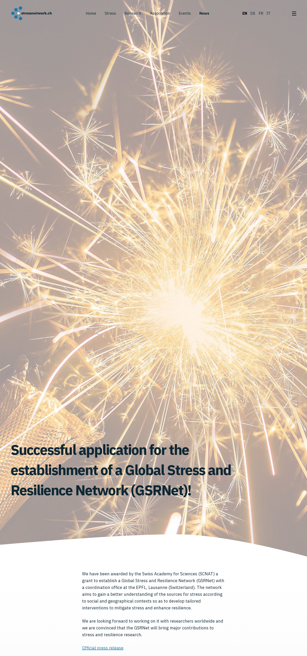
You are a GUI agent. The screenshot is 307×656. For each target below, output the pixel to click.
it (268, 13)
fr (261, 13)
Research (133, 13)
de (252, 13)
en (244, 13)
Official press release (102, 648)
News (204, 13)
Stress (110, 13)
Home (91, 13)
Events (185, 13)
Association (160, 13)
